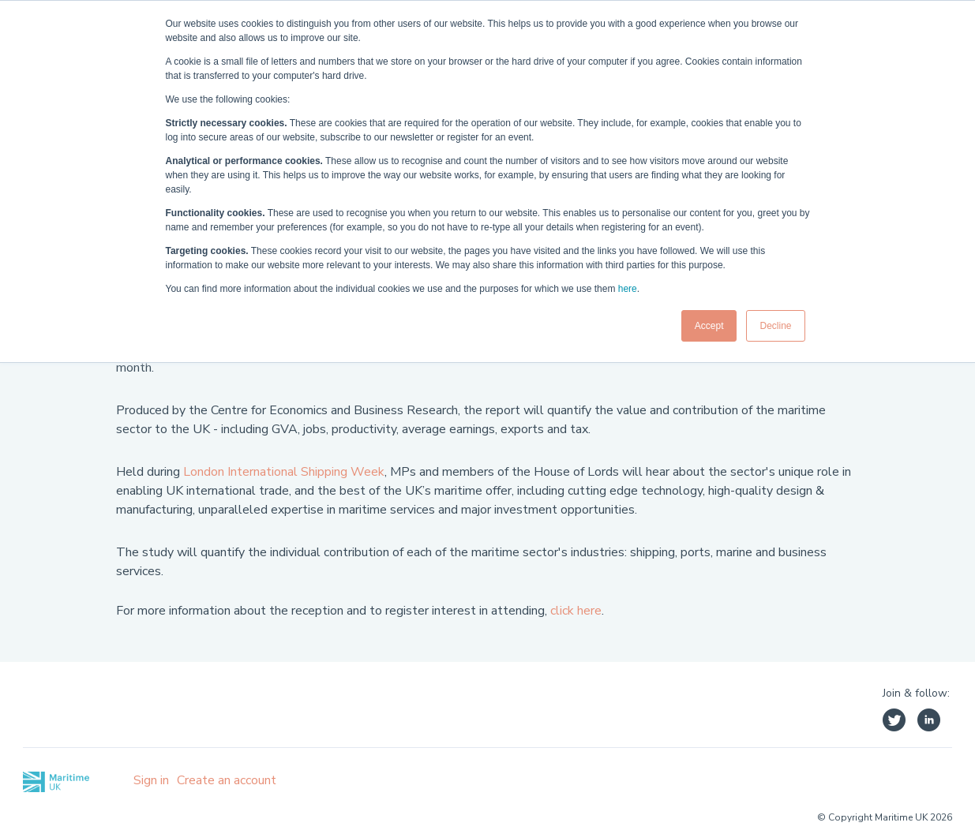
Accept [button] (709, 325)
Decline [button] (775, 325)
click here (576, 610)
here (627, 288)
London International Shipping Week (283, 471)
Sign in (151, 780)
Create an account (226, 780)
